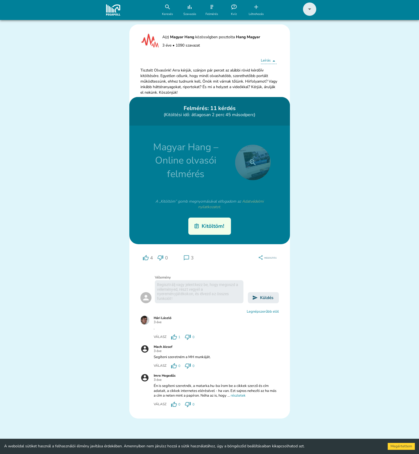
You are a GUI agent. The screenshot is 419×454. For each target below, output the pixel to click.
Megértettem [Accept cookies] (401, 446)
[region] (147, 258)
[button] (309, 14)
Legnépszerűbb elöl (263, 311)
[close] (253, 162)
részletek (238, 395)
